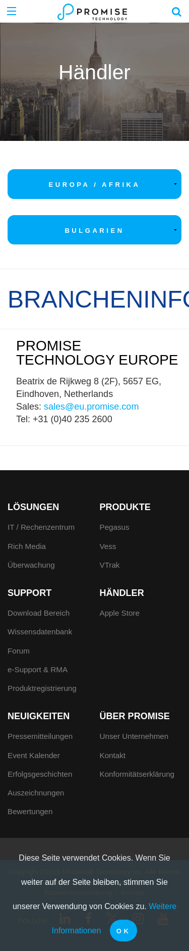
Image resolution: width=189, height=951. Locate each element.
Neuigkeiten (39, 716)
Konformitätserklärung (137, 774)
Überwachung (31, 565)
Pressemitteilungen (40, 736)
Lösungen (33, 507)
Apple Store (120, 613)
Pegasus (115, 527)
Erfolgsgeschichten (40, 774)
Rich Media (27, 546)
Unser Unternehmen (134, 736)
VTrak (110, 565)
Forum (19, 650)
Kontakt (113, 755)
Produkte (125, 507)
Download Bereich (39, 613)
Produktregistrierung (42, 688)
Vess (108, 546)
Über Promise (135, 716)
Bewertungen (30, 811)
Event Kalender (34, 755)
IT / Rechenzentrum (41, 527)
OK (123, 931)
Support (29, 593)
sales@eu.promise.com (91, 407)
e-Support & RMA (38, 669)
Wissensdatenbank (40, 631)
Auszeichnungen (36, 792)
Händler (122, 593)
